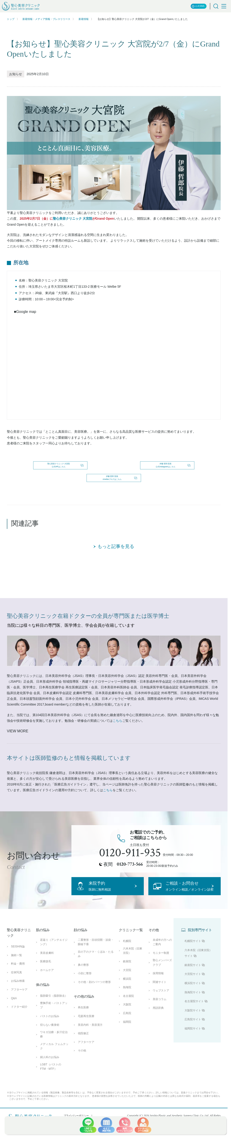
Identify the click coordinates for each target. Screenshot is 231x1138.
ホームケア (47, 995)
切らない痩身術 (49, 1049)
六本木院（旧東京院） (132, 975)
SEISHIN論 (18, 971)
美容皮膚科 (47, 978)
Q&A (14, 1023)
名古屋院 (128, 1021)
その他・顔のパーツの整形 (94, 1007)
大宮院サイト (193, 999)
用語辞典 (158, 1032)
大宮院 (127, 995)
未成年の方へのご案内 (162, 967)
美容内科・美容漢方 (90, 1049)
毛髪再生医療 (86, 1041)
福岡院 (127, 1046)
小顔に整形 (85, 998)
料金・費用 (18, 988)
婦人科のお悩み (49, 1082)
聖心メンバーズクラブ (162, 987)
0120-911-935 (130, 867)
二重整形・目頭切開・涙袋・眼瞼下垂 (96, 967)
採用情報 (158, 998)
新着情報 (84, 19)
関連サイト (159, 1007)
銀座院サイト (193, 990)
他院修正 (83, 1058)
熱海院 (127, 1012)
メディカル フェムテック (54, 1071)
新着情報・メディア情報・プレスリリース (46, 19)
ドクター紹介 (19, 1032)
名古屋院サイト (194, 1026)
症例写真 (16, 997)
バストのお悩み (49, 1041)
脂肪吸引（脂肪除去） (54, 1020)
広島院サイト (193, 1044)
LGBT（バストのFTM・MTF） (50, 1092)
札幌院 (127, 966)
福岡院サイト (193, 1053)
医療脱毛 (45, 986)
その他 (82, 1075)
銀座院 (127, 986)
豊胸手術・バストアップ (54, 1030)
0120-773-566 (130, 878)
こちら (117, 735)
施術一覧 (16, 980)
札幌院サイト (193, 966)
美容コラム (159, 1024)
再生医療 (83, 1032)
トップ (10, 19)
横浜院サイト (193, 1008)
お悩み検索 (18, 1006)
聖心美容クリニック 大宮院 (72, 218)
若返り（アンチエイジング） (54, 967)
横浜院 (127, 1003)
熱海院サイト (193, 1017)
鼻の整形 (83, 989)
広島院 (127, 1038)
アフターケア (19, 1014)
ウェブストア (161, 1015)
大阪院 (127, 1029)
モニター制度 (161, 978)
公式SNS (198, 6)
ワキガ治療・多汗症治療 (54, 1059)
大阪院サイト (193, 1035)
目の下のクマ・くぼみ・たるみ (96, 979)
